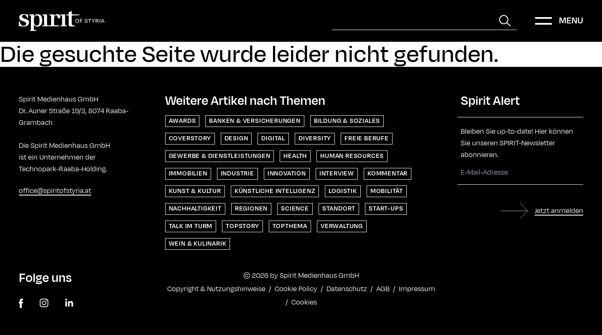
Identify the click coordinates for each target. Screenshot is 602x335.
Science (295, 208)
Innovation (287, 173)
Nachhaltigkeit (195, 208)
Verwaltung (342, 226)
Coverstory (190, 138)
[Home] (62, 21)
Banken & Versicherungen (254, 121)
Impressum (417, 289)
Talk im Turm (191, 226)
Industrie (237, 173)
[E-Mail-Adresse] (520, 173)
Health (295, 156)
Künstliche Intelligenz (275, 191)
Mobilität (386, 191)
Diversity (314, 138)
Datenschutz (347, 289)
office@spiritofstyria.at (55, 191)
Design (236, 138)
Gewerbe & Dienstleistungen (219, 156)
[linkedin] (69, 303)
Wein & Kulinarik (198, 243)
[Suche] (412, 21)
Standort (338, 208)
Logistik (343, 191)
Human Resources (352, 156)
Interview (336, 173)
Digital (273, 138)
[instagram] (44, 303)
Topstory (242, 226)
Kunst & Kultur (195, 191)
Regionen (251, 208)
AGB (383, 289)
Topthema (290, 226)
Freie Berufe (366, 138)
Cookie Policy (296, 289)
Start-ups (386, 208)
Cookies (304, 302)
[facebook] (21, 303)
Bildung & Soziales (347, 121)
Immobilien (188, 173)
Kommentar (387, 173)
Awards (182, 121)
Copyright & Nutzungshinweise (216, 289)
